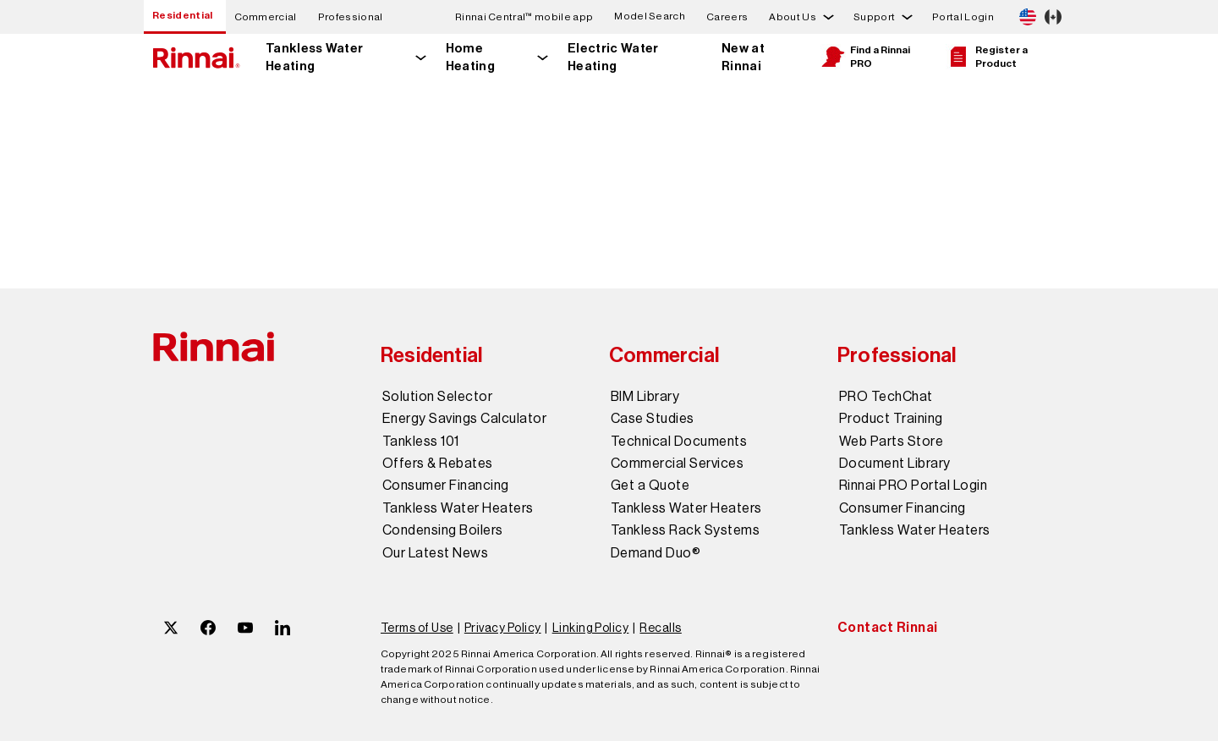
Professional (350, 17)
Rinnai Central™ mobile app (524, 17)
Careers (727, 17)
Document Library (895, 463)
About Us (792, 17)
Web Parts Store (891, 441)
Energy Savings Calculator (464, 418)
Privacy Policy (502, 627)
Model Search (649, 16)
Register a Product (987, 56)
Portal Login (963, 17)
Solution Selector (437, 396)
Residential (182, 15)
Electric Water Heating (613, 57)
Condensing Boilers (442, 530)
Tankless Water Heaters (458, 508)
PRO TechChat (886, 396)
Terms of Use (417, 627)
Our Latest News (435, 553)
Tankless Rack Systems (685, 530)
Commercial (265, 17)
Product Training (891, 418)
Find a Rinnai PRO (865, 56)
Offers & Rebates (437, 463)
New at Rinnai (743, 57)
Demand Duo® (655, 553)
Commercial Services (677, 463)
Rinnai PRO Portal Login (913, 485)
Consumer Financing (445, 485)
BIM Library (645, 396)
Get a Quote (650, 485)
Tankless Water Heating (314, 57)
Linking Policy (590, 627)
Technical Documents (679, 441)
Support (874, 17)
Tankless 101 (420, 441)
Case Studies (652, 418)
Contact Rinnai (887, 627)
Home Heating (470, 57)
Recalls (660, 627)
